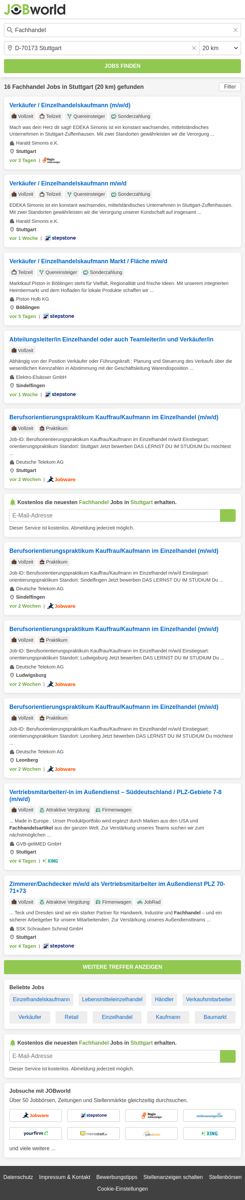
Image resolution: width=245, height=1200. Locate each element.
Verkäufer (29, 1017)
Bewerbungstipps (117, 1177)
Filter (230, 87)
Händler (164, 999)
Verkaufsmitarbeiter (209, 999)
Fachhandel (28, 87)
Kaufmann (168, 1017)
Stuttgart (81, 87)
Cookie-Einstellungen (122, 1189)
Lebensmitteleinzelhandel (112, 999)
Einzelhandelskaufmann (41, 999)
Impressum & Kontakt (64, 1177)
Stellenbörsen (225, 1177)
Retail (71, 1017)
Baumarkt (215, 1017)
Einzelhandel (117, 1017)
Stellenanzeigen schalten (173, 1177)
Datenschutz (18, 1177)
